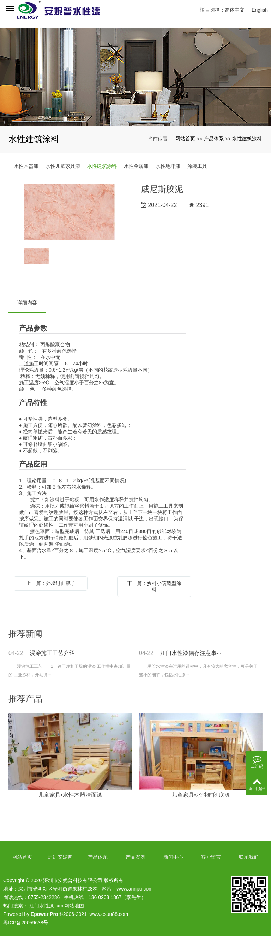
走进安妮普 (60, 857)
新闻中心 (173, 857)
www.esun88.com (109, 914)
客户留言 (211, 857)
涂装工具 (197, 166)
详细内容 (27, 302)
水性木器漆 (26, 166)
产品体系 (214, 138)
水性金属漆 (136, 166)
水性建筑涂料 (247, 138)
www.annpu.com (134, 889)
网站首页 (185, 138)
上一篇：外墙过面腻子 (51, 583)
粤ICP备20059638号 (25, 922)
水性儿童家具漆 (63, 166)
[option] (69, 212)
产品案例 (135, 857)
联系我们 (249, 857)
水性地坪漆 (168, 166)
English (260, 9)
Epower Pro (44, 914)
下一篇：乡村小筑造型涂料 (154, 586)
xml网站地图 (70, 906)
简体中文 (235, 9)
